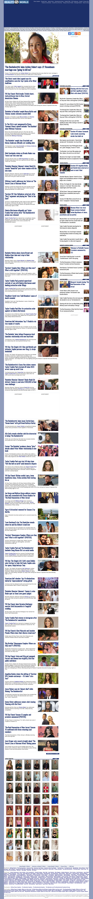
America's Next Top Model (40, 27)
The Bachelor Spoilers (27, 887)
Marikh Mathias (19, 877)
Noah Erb (26, 173)
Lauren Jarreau (65, 876)
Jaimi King (71, 881)
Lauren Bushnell (8, 878)
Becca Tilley (73, 879)
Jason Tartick (21, 426)
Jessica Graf (11, 884)
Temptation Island (51, 30)
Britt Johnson (72, 876)
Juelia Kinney (37, 880)
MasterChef (79, 29)
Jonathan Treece (12, 882)
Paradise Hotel (86, 29)
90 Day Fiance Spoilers (16, 887)
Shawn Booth (49, 878)
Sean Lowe (19, 873)
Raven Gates (24, 881)
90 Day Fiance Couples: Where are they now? (21, 889)
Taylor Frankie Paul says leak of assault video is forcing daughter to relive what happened (71, 240)
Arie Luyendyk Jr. (30, 872)
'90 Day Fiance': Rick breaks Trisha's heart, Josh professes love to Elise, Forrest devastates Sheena (19, 96)
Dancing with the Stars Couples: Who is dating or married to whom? (19, 890)
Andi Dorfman (79, 872)
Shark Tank (23, 30)
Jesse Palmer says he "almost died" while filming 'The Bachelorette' (19, 690)
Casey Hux (20, 372)
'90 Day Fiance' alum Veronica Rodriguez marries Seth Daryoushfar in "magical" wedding (18, 606)
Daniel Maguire (64, 881)
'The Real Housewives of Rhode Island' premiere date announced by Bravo (71, 274)
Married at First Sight (72, 29)
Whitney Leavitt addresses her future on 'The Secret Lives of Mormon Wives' (20, 182)
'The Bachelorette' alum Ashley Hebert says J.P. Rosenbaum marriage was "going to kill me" (29, 68)
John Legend (17, 86)
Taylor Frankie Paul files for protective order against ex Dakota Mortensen (20, 309)
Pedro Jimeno (26, 571)
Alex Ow (26, 884)
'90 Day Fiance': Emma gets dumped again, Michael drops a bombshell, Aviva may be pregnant (70, 193)
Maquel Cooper (33, 876)
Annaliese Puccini (42, 877)
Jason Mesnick (75, 873)
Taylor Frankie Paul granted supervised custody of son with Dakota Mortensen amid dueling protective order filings (20, 283)
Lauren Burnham (11, 876)
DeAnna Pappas (83, 873)
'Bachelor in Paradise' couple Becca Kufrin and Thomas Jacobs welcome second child (20, 112)
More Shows (86, 30)
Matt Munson (39, 881)
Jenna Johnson (53, 882)
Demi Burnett (37, 875)
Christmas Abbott (19, 884)
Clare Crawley (66, 879)
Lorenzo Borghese (21, 874)
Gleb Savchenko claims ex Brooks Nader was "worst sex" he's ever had (20, 154)
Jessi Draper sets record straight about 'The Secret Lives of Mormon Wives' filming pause (20, 742)
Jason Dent (45, 884)
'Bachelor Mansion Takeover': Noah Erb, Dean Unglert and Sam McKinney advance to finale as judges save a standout (71, 178)
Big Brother (71, 27)
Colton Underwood (14, 872)
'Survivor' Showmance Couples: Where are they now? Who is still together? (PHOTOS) (21, 536)
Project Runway (7, 30)
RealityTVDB (67, 1)
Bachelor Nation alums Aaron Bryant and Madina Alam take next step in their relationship (19, 255)
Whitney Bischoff (70, 878)
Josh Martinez (32, 884)
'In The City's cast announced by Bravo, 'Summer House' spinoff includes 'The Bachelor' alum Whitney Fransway (21, 126)
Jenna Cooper (26, 876)
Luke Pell (34, 882)
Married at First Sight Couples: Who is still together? (64, 891)
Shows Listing (86, 2)
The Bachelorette (65, 27)
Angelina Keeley (18, 681)
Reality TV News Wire (84, 1)
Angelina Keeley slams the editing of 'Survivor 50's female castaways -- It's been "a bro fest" (20, 676)
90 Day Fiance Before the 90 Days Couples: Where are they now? (47, 889)
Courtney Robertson (9, 879)
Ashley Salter (59, 880)
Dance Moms (7, 29)
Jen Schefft (51, 874)
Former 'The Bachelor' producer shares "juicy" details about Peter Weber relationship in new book (20, 448)
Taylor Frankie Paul (10, 218)
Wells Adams (15, 878)
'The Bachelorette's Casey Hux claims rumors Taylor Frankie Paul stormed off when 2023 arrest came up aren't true (20, 367)
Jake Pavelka (62, 873)
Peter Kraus (55, 878)
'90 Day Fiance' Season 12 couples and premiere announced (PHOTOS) (18, 716)
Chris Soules (73, 872)
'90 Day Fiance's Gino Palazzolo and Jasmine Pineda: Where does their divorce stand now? (20, 632)
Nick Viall (45, 872)
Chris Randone (67, 875)
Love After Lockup (55, 29)
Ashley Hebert (25, 73)
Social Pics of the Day (57, 2)
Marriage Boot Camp (63, 29)
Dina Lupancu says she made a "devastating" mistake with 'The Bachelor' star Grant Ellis (71, 141)
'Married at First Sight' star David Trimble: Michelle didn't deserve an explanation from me (71, 158)
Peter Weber (22, 456)
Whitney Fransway (17, 135)
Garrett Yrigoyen (82, 875)
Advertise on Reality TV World (38, 866)
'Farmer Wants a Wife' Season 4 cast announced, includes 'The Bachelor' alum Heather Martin (70, 292)
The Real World (76, 869)
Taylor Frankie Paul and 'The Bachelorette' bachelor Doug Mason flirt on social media (19, 549)
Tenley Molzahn (25, 879)
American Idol (22, 27)
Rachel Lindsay (38, 872)
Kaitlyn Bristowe (65, 872)
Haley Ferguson (13, 880)
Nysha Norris (34, 877)
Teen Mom (45, 30)
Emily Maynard (26, 873)
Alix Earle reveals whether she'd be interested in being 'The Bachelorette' (20, 435)
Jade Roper (42, 878)
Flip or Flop (27, 29)
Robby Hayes (28, 882)
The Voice (61, 30)
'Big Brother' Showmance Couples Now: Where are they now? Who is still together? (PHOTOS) (71, 99)
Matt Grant (6, 874)
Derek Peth (17, 881)
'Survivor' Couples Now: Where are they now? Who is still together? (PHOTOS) (20, 269)
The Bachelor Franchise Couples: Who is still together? (49, 890)
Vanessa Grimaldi (76, 877)
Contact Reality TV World (53, 866)
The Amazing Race (15, 27)
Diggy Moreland (20, 882)
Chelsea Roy (50, 877)
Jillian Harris (69, 873)
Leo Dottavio (51, 875)
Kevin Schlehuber (62, 882)
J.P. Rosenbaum (9, 74)
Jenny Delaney (41, 876)
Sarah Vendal (46, 881)
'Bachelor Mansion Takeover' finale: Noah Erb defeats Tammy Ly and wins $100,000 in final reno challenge (20, 382)
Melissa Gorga (19, 501)
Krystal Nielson (27, 877)
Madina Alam (30, 260)
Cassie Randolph (81, 874)
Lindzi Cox (43, 880)
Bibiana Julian (79, 876)
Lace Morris (72, 880)
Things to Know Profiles (68, 2)
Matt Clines (51, 884)
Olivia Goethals (57, 876)
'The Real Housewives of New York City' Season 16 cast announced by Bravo (71, 310)
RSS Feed (71, 866)
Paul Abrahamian (78, 882)
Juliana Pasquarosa (20, 339)
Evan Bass (36, 878)
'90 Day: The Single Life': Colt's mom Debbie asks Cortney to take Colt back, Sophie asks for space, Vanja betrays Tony (20, 563)
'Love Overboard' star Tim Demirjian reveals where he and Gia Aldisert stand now (19, 523)
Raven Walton (70, 882)
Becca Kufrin (23, 117)
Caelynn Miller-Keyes (21, 875)
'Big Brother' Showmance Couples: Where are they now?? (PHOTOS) (20, 644)
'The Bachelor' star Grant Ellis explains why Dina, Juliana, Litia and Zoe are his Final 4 (70, 152)
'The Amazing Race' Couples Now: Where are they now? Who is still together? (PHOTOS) (71, 110)
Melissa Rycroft (33, 879)
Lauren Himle (66, 880)
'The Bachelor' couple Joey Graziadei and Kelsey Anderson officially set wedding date (20, 141)
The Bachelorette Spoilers (39, 887)
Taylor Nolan (12, 881)
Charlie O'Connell (37, 874)
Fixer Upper (22, 29)
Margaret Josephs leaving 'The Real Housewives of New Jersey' (80, 284)
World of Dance (67, 30)
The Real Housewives (15, 30)
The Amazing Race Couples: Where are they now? (74, 889)
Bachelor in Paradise (50, 27)
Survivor (40, 30)
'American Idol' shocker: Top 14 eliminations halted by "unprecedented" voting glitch (20, 579)
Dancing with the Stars (14, 29)
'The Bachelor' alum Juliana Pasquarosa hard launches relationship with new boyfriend (20, 335)
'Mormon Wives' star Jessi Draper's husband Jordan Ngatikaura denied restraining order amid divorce (70, 233)
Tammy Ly (21, 388)
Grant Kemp (47, 882)
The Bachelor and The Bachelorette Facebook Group (58, 887)
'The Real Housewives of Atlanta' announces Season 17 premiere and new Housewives (71, 263)
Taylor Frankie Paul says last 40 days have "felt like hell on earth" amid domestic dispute (20, 462)
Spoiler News (51, 1)
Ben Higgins (58, 872)
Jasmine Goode (31, 881)
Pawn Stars (51, 869)
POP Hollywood (74, 1)
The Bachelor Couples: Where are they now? (72, 890)
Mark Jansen (39, 884)
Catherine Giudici (85, 878)
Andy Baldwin (13, 874)
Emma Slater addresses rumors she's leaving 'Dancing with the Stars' (20, 703)
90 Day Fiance (7, 27)
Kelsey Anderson (31, 146)
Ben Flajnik (33, 873)
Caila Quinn (79, 879)
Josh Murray (62, 878)
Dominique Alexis (79, 881)
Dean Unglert (41, 879)
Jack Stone (58, 881)
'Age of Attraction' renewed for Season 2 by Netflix (20, 511)
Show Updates (37, 1)
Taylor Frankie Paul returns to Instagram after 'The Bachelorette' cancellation (21, 619)
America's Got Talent (29, 27)
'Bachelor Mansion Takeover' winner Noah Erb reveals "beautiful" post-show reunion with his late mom (21, 168)
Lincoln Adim (44, 875)
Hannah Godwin (12, 875)
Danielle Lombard (58, 879)
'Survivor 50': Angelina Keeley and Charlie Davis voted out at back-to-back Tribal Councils (74, 169)
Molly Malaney (18, 879)
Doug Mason (12, 554)
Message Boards (78, 2)
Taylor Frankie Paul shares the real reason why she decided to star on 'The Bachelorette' (71, 299)
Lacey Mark (52, 881)
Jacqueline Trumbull (58, 877)
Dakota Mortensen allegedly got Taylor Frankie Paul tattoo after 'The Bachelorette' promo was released (20, 212)
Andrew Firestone (59, 874)
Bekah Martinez (11, 877)
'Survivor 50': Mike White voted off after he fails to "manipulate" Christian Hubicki (70, 200)
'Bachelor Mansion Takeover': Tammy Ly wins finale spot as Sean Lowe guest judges (20, 592)
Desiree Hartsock (12, 873)
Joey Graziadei (20, 146)
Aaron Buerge (67, 874)
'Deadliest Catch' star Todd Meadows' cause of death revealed (21, 297)
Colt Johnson (26, 568)
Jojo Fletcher (51, 872)
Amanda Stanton (21, 880)
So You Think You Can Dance (32, 30)
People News (44, 1)
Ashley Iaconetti (29, 880)
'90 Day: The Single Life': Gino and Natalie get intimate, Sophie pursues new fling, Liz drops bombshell (20, 349)
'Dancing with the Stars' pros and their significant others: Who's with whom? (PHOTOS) (79, 90)
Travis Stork (29, 874)
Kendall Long (19, 876)
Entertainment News (59, 1)
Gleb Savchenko (23, 158)
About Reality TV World (24, 866)
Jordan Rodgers (84, 877)
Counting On (86, 27)
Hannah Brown (30, 875)
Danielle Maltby (22, 878)
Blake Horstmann (59, 875)
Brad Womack (47, 873)
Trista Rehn (73, 874)
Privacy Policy (64, 866)
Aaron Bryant (20, 260)
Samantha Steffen (51, 880)
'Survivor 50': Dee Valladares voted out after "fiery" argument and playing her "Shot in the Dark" (20, 196)
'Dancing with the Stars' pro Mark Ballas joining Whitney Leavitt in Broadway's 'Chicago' (71, 304)
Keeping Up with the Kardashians (44, 29)
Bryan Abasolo (67, 877)
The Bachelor (58, 27)
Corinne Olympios (80, 880)
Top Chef (57, 30)
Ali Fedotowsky (54, 873)
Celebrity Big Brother (78, 27)
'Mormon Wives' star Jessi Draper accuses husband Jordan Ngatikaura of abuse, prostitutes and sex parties (73, 211)
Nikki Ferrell (77, 878)
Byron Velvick (44, 874)
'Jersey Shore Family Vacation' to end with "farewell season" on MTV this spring (70, 257)
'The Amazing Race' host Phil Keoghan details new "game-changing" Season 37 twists (71, 146)
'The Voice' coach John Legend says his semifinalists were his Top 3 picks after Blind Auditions (20, 81)
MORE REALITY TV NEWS (53, 753)
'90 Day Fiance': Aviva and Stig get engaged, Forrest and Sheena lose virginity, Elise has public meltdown (20, 658)
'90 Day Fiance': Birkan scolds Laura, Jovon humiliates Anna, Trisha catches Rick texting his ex (20, 477)
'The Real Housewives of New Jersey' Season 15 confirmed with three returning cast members (20, 729)
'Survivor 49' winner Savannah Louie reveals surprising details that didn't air (79, 133)
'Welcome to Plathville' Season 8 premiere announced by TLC (80, 250)
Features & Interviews (46, 2)
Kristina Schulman (49, 879)
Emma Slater (22, 707)
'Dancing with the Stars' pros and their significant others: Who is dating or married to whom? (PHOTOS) (71, 122)
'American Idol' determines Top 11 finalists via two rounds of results (20, 322)
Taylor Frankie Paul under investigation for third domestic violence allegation (70, 227)
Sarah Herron (40, 882)
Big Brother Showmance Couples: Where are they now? (38, 891)
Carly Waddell (30, 878)
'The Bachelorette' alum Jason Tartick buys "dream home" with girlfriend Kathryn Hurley (20, 422)
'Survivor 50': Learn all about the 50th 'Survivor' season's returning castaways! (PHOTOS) (71, 105)
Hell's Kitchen (33, 29)
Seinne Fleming (49, 876)
